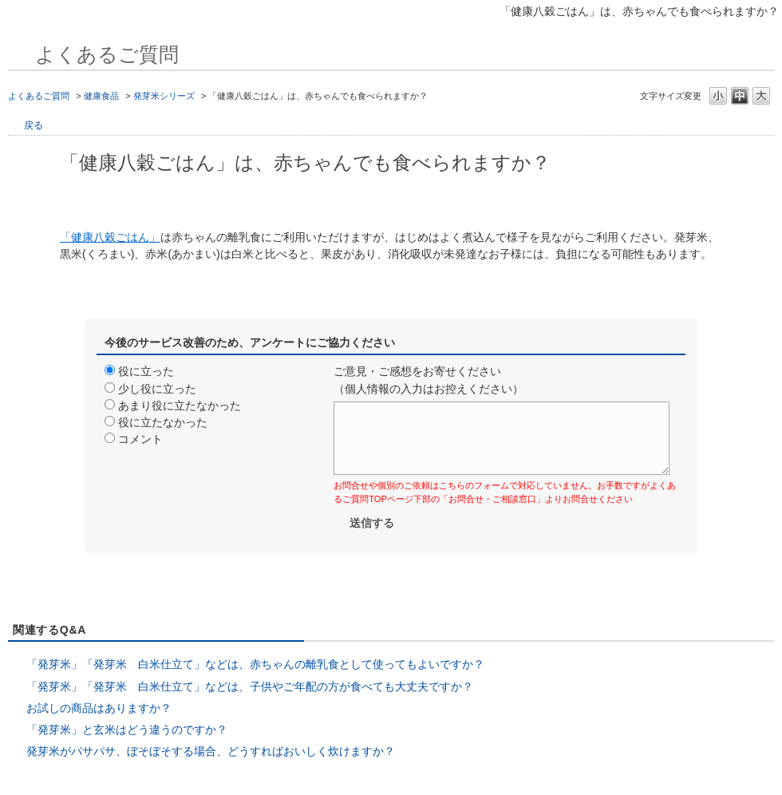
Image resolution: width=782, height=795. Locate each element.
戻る (33, 125)
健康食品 (101, 96)
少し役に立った (157, 388)
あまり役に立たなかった (179, 405)
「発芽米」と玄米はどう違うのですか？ (126, 729)
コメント (140, 439)
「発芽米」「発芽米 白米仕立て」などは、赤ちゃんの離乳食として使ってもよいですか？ (255, 664)
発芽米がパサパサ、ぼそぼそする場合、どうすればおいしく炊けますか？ (210, 751)
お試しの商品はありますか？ (99, 708)
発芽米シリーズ (164, 96)
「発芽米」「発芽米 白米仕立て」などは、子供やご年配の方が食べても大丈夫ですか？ (249, 686)
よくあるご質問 (38, 96)
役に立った (146, 371)
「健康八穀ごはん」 (110, 237)
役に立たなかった (162, 422)
